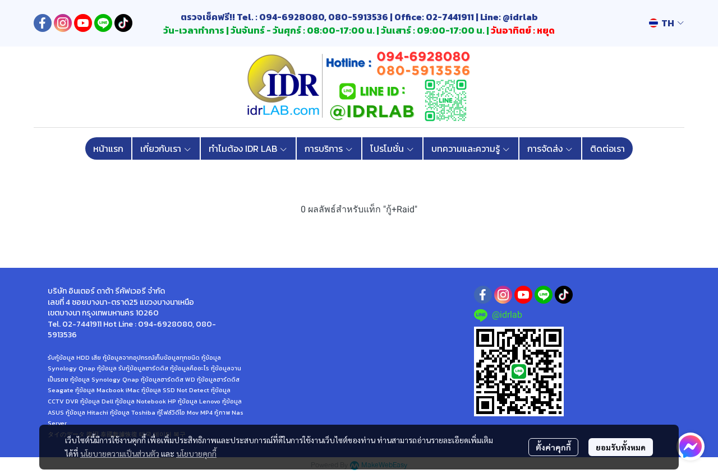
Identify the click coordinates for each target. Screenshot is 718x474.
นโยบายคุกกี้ (196, 453)
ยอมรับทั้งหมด (621, 447)
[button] (666, 23)
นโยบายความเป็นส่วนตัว (119, 453)
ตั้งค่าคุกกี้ (553, 447)
